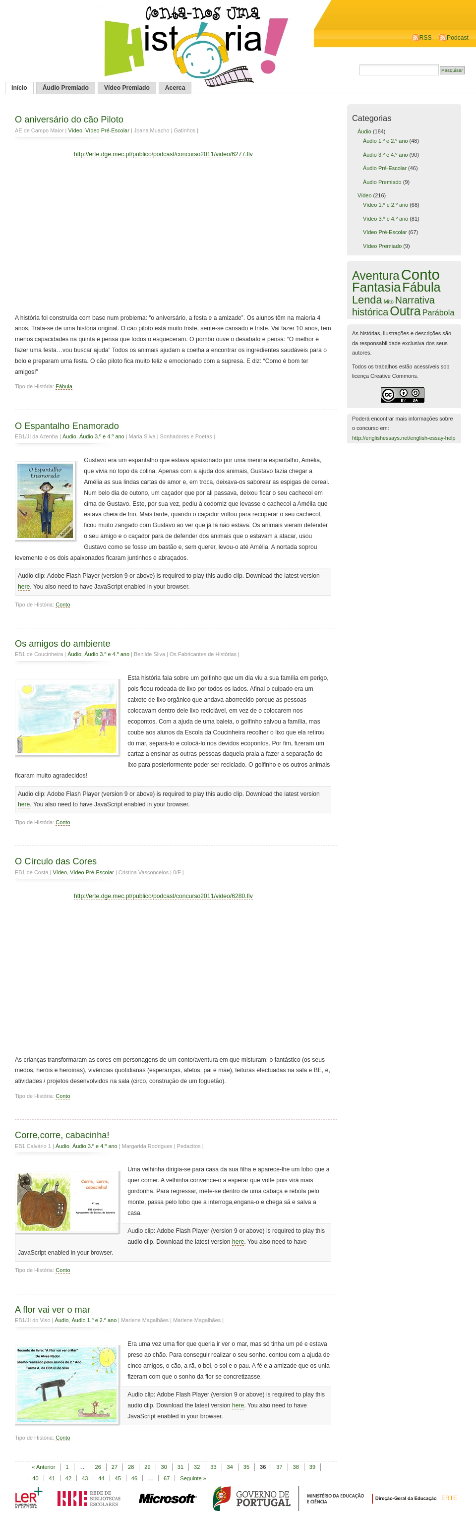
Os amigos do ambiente (63, 643)
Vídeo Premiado (127, 87)
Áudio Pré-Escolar (385, 168)
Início (19, 87)
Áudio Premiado (66, 87)
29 (147, 1467)
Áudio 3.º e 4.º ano (101, 436)
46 (134, 1478)
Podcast (458, 37)
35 (246, 1467)
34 (230, 1467)
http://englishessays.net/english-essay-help (404, 438)
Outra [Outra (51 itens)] (405, 311)
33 (213, 1467)
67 (167, 1478)
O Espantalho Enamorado (67, 426)
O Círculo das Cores (56, 861)
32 (197, 1467)
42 (68, 1478)
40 (35, 1478)
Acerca (175, 87)
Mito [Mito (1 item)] (389, 301)
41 (52, 1478)
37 (279, 1467)
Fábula (64, 386)
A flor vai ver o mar (52, 1309)
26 (98, 1467)
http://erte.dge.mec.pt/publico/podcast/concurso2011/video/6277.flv (163, 154)
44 (101, 1478)
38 (296, 1467)
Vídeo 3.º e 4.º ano (385, 219)
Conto (63, 604)
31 (180, 1467)
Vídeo (75, 130)
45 (118, 1478)
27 (115, 1467)
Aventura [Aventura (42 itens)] (376, 275)
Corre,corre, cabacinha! (62, 1135)
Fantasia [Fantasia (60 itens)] (376, 287)
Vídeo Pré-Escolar (107, 130)
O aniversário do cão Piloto (69, 119)
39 (312, 1467)
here (24, 586)
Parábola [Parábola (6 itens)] (438, 312)
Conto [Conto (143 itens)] (420, 274)
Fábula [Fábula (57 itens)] (421, 287)
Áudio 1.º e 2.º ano (94, 1320)
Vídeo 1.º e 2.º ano (385, 205)
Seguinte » (193, 1478)
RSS (425, 37)
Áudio (69, 436)
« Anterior (43, 1467)
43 (85, 1478)
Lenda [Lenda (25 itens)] (367, 300)
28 (131, 1467)
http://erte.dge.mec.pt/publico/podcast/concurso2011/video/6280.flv (163, 896)
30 (164, 1467)
